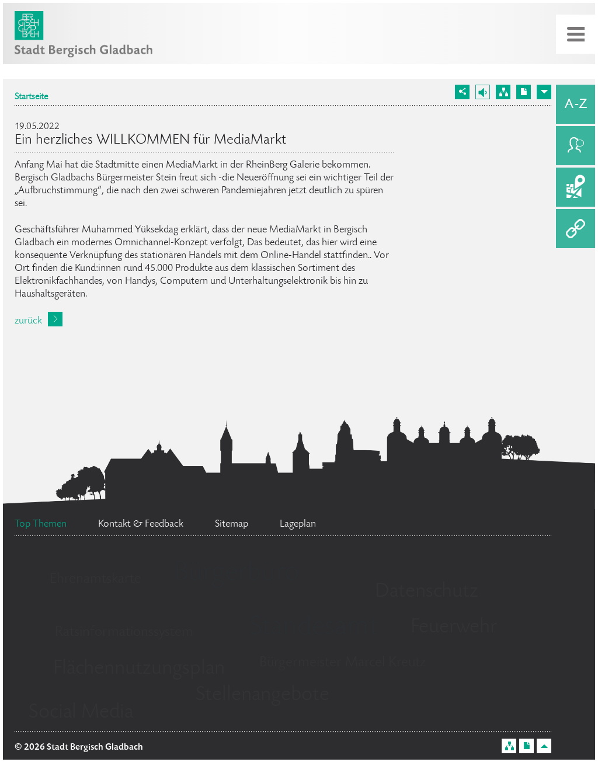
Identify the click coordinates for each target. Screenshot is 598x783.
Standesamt (313, 628)
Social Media (81, 712)
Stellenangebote (262, 695)
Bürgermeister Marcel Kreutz (342, 663)
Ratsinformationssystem (124, 632)
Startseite (31, 97)
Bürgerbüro (236, 574)
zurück (28, 321)
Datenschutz (426, 592)
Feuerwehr (454, 627)
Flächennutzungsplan (139, 669)
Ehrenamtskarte (95, 579)
